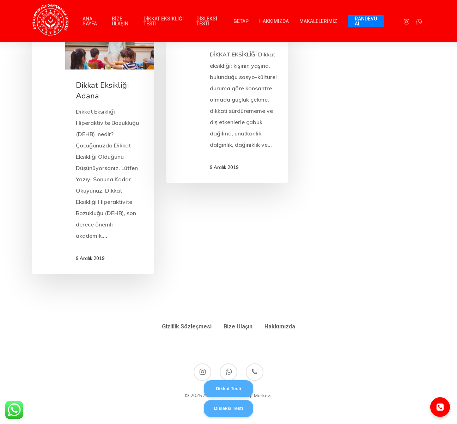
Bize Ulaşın (238, 326)
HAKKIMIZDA (274, 21)
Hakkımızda (279, 326)
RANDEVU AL (366, 21)
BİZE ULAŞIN (120, 21)
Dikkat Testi (228, 388)
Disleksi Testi (228, 408)
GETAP (241, 21)
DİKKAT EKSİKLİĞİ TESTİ (164, 21)
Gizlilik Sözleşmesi (187, 326)
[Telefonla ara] (440, 407)
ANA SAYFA (90, 21)
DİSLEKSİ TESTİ (206, 21)
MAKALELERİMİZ (318, 21)
